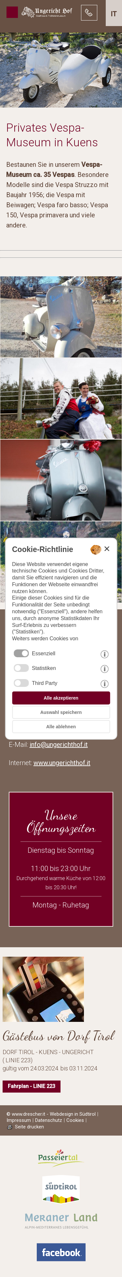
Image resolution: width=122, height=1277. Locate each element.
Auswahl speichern (61, 712)
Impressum (19, 1120)
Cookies (75, 1120)
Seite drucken (29, 1127)
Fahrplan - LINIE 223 (31, 1086)
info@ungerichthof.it (59, 744)
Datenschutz (48, 1120)
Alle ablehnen (61, 726)
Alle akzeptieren (61, 698)
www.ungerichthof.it (62, 763)
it (114, 14)
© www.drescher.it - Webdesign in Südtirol (51, 1114)
